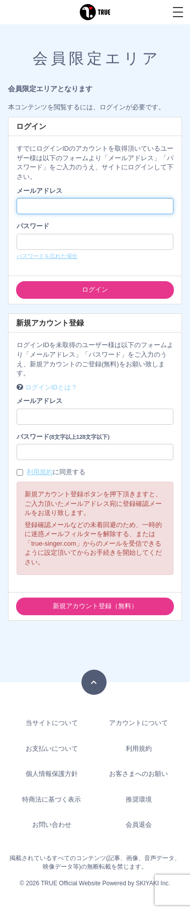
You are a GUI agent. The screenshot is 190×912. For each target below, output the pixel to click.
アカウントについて (138, 723)
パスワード (33, 226)
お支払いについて (52, 748)
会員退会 (139, 824)
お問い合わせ (51, 824)
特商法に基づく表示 (51, 799)
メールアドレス (39, 190)
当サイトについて (52, 723)
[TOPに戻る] (94, 682)
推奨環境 (139, 799)
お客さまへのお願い (138, 773)
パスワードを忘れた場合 (47, 256)
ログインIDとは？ (51, 387)
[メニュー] (178, 12)
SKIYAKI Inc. (153, 883)
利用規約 (40, 472)
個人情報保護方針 (52, 773)
